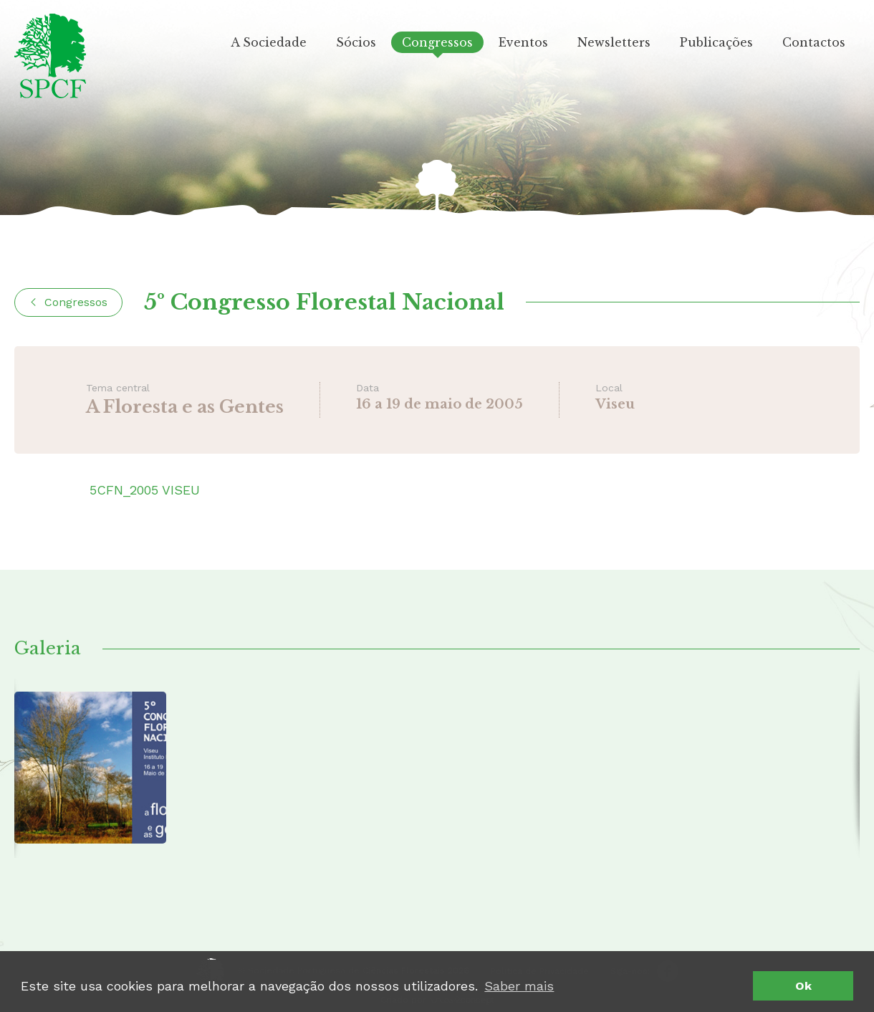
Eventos (523, 42)
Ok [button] (803, 986)
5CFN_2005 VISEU (145, 489)
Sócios (356, 42)
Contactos (813, 42)
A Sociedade (269, 42)
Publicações (716, 42)
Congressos (437, 42)
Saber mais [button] (519, 985)
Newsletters (613, 42)
